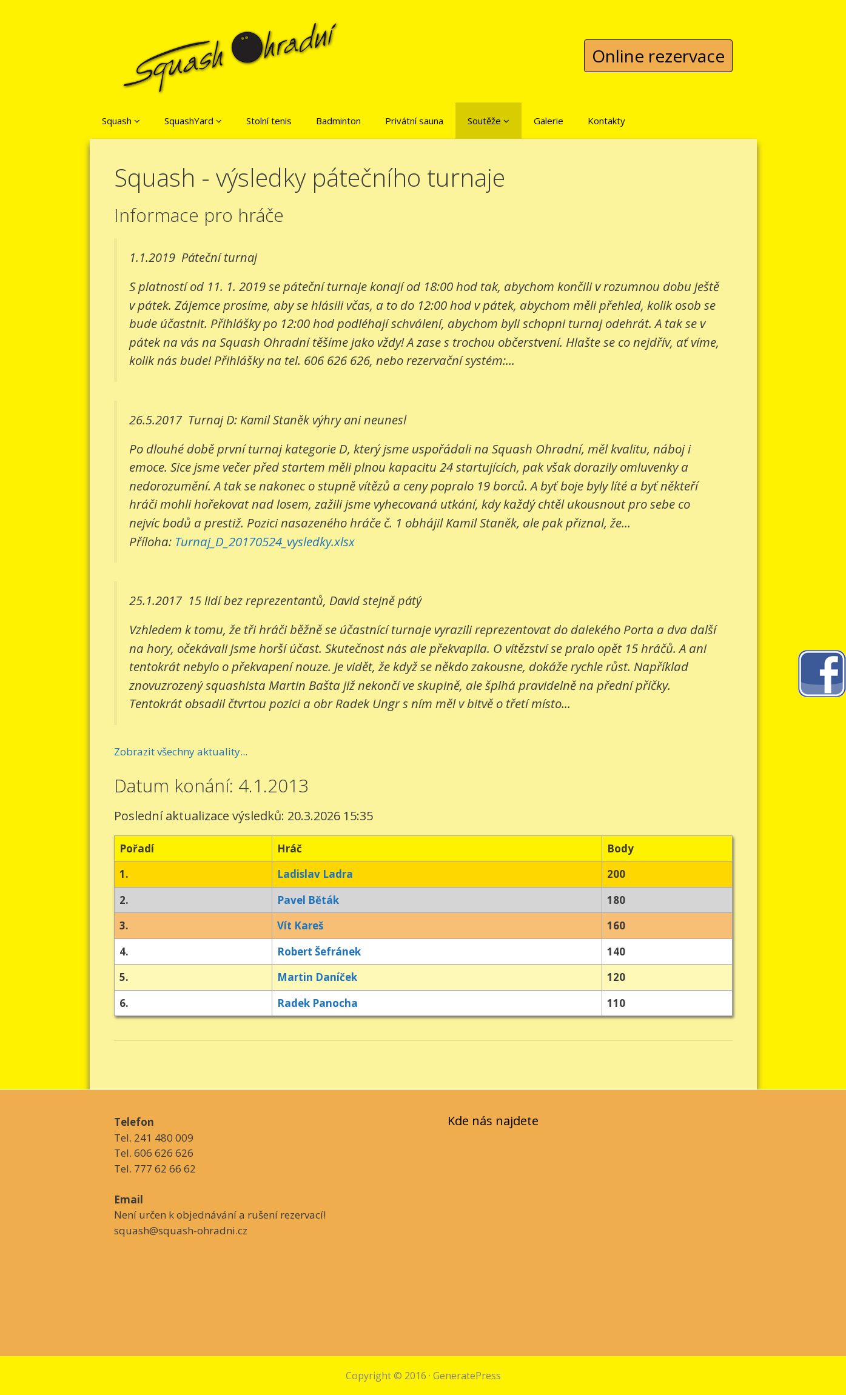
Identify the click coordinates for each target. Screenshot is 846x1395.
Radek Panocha (317, 1003)
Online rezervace (658, 55)
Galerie (548, 121)
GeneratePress (467, 1375)
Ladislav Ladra (315, 874)
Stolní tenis (269, 121)
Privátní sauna (414, 121)
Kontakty (606, 121)
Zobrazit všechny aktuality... (180, 751)
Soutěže (488, 121)
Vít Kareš (300, 925)
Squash (121, 121)
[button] (137, 121)
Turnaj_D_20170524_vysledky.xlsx (265, 541)
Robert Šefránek (319, 951)
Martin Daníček (317, 977)
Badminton (338, 121)
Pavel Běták (308, 900)
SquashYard (193, 121)
